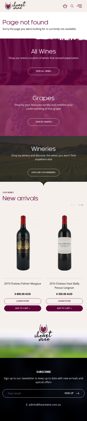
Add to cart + (22, 308)
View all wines (43, 71)
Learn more (22, 301)
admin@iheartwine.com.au (45, 404)
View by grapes (43, 122)
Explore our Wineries (43, 173)
